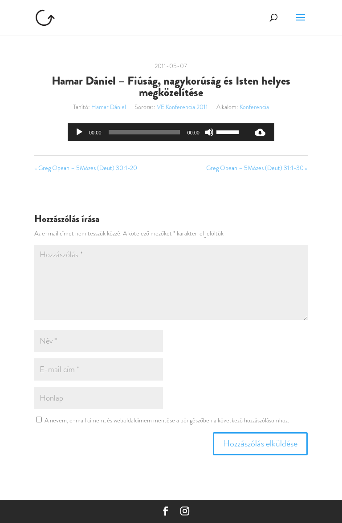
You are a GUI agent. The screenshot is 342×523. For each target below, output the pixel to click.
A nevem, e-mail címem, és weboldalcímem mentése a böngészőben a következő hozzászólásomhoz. (167, 420)
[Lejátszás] (79, 132)
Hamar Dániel (108, 106)
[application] (157, 132)
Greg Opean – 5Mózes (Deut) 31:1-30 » (257, 167)
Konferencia (254, 106)
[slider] (144, 132)
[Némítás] (209, 132)
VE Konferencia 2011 (182, 106)
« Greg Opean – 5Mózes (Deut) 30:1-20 (85, 167)
